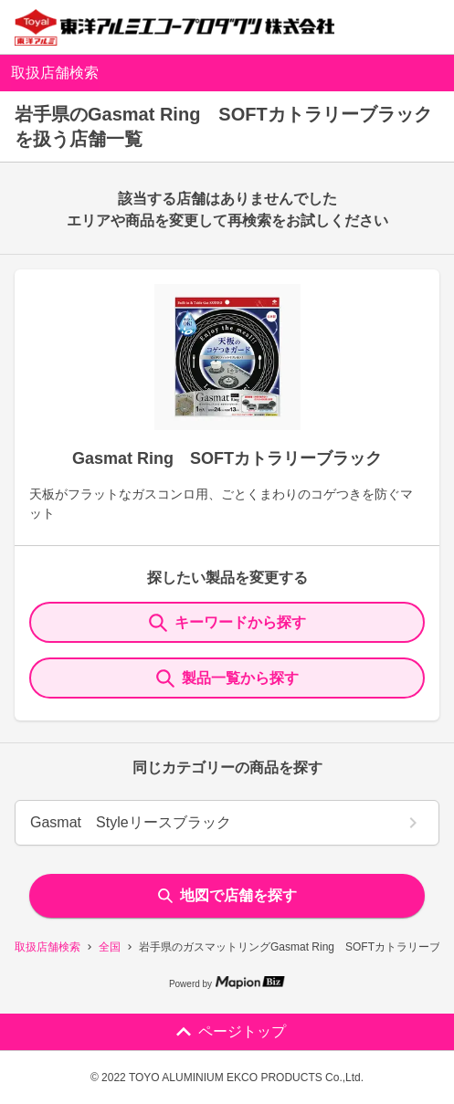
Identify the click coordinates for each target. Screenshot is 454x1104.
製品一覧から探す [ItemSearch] (227, 678)
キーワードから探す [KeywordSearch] (227, 623)
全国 (110, 947)
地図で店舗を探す (227, 895)
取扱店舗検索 (47, 947)
